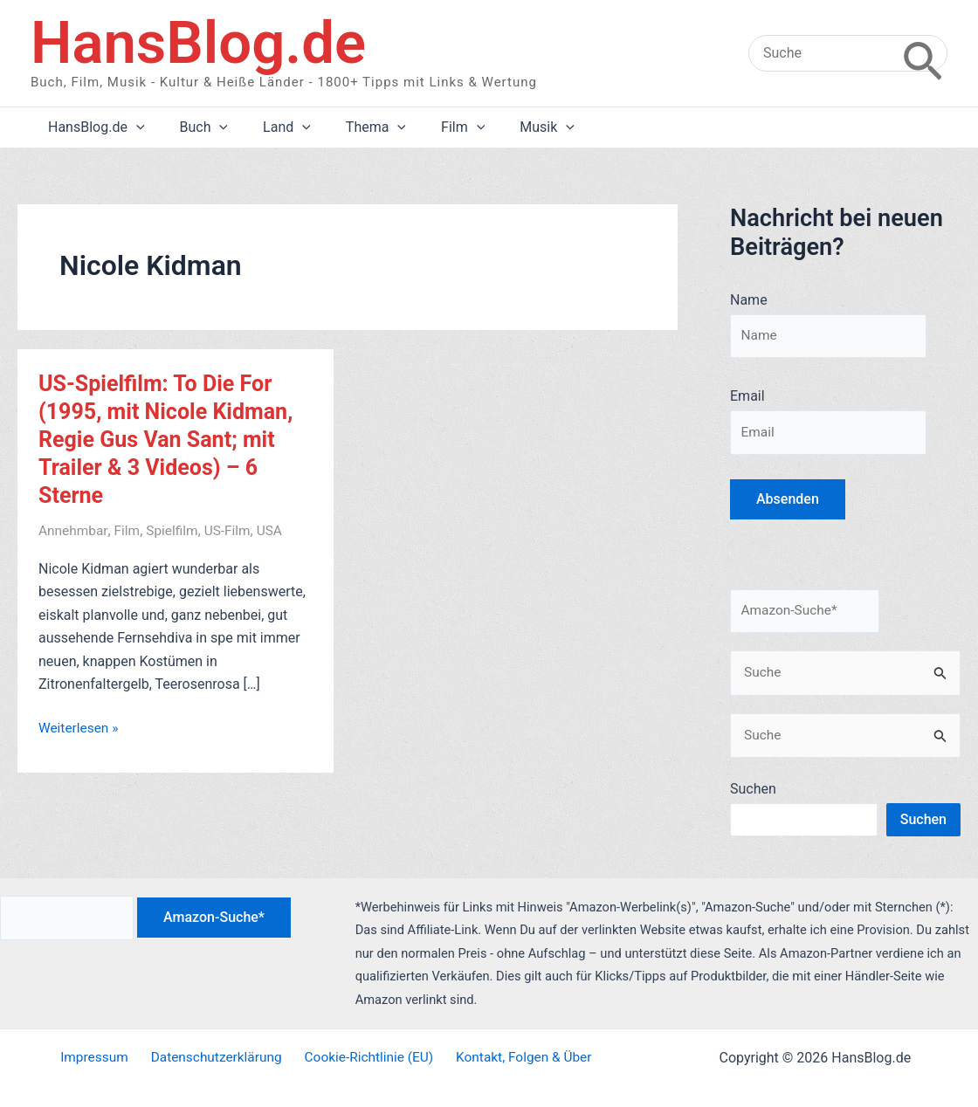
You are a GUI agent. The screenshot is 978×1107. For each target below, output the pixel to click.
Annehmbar (74, 530)
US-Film (233, 530)
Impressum (100, 1057)
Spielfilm (176, 530)
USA (276, 530)
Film (129, 530)
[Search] (923, 53)
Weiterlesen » (79, 728)
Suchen (753, 795)
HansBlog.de (198, 43)
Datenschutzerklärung (216, 1057)
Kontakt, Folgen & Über (516, 1057)
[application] (132, 127)
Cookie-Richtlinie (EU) (365, 1057)
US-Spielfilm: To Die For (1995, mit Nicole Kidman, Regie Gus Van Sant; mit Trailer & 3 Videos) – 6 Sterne (170, 439)
